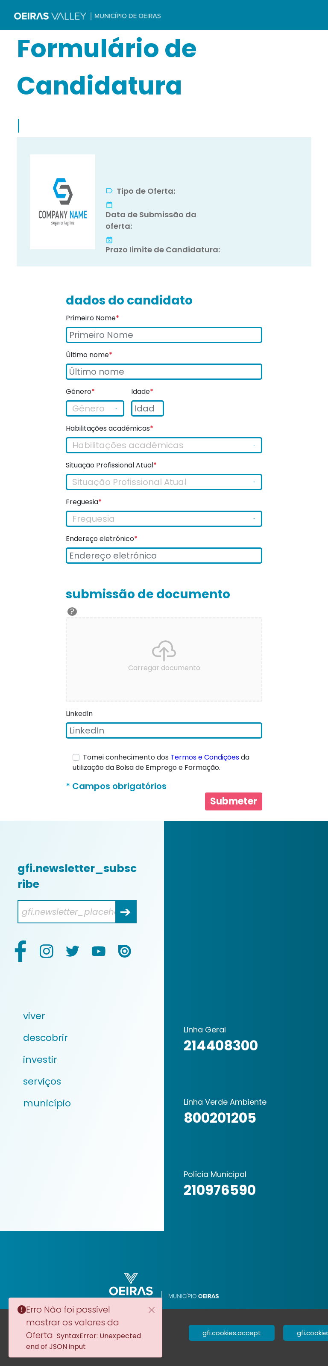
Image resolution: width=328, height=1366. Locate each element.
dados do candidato (129, 300)
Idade (142, 391)
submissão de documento (148, 594)
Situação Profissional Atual (111, 465)
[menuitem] (77, 1015)
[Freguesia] (164, 519)
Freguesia (84, 502)
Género (80, 391)
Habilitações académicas (109, 428)
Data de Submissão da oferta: (150, 220)
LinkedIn (79, 713)
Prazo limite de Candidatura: (162, 249)
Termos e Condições (204, 757)
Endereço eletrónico (102, 539)
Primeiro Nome (92, 318)
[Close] (151, 1310)
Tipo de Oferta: (146, 191)
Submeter (233, 801)
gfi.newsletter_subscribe (77, 876)
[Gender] (95, 408)
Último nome (89, 355)
